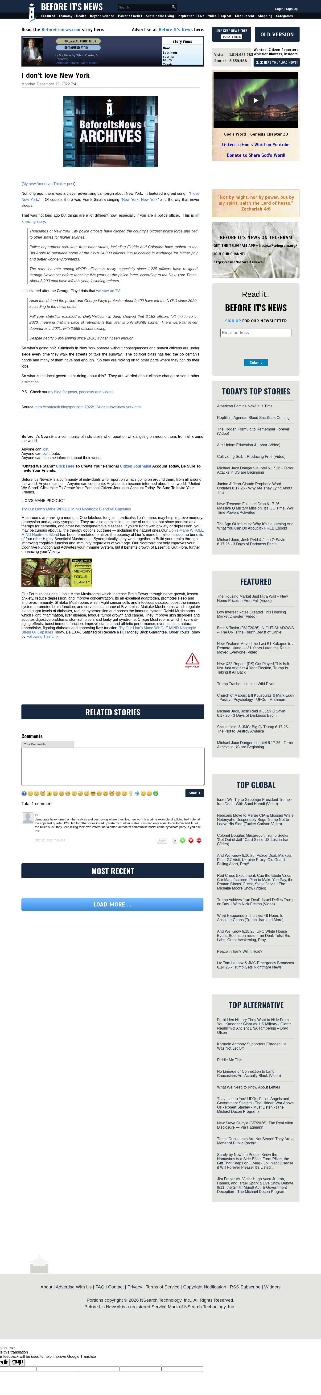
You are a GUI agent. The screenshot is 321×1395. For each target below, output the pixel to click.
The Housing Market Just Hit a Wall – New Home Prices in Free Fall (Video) (252, 598)
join (45, 449)
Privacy (134, 1286)
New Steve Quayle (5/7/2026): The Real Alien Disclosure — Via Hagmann (255, 1125)
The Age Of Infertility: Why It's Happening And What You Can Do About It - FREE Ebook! (255, 526)
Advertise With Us (73, 1286)
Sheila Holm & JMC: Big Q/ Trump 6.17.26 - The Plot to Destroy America (253, 729)
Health (81, 16)
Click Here (65, 466)
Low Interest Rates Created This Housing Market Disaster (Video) (251, 614)
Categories (284, 16)
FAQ (99, 1286)
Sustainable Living (160, 16)
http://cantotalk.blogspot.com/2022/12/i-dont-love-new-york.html (89, 407)
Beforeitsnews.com (60, 29)
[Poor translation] (17, 1362)
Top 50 (225, 16)
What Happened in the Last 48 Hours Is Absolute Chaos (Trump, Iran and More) (250, 918)
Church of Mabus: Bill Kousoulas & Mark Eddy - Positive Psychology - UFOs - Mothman (255, 697)
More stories (89, 63)
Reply (162, 840)
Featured (48, 16)
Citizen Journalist (135, 466)
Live (201, 16)
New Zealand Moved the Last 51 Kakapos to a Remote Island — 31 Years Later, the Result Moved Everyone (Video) (255, 648)
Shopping (265, 16)
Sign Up (292, 9)
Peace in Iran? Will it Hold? (239, 951)
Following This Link (42, 636)
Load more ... (112, 904)
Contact (116, 1286)
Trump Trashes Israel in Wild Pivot (245, 684)
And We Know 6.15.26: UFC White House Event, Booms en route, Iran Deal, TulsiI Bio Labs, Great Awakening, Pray (253, 935)
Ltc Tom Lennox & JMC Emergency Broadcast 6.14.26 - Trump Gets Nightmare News (255, 965)
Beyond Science (102, 16)
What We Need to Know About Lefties (248, 1087)
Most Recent (244, 16)
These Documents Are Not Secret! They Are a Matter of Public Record (255, 1141)
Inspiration (186, 16)
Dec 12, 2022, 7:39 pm (50, 840)
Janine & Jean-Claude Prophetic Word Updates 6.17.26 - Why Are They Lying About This (254, 488)
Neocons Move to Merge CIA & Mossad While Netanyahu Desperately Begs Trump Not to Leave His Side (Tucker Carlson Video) (255, 819)
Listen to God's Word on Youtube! (256, 144)
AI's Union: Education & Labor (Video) (248, 445)
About (46, 1286)
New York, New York (139, 200)
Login (279, 9)
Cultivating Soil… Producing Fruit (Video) (251, 457)
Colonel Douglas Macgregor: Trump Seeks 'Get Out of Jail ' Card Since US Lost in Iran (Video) (253, 839)
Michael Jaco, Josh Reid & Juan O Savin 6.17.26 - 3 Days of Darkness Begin (251, 542)
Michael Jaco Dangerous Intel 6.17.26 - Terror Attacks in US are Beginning (255, 470)
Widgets (272, 1286)
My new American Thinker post (48, 184)
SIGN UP (233, 320)
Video (212, 16)
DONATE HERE (232, 36)
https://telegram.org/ (278, 245)
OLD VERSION (277, 34)
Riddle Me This (229, 1060)
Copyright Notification (204, 1286)
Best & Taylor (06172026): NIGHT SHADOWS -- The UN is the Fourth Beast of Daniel (255, 630)
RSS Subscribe (245, 1286)
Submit (256, 362)
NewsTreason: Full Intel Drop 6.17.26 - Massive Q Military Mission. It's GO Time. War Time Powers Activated (255, 508)
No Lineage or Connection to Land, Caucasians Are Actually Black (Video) (249, 1073)
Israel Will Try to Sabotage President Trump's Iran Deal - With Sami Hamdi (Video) (254, 802)
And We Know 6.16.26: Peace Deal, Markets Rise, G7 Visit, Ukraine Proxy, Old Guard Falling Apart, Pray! (254, 859)
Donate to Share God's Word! (256, 155)
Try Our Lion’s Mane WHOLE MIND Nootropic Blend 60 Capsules (76, 509)
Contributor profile (66, 63)
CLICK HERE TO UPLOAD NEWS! (276, 63)
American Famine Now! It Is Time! (245, 406)
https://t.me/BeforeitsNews (238, 262)
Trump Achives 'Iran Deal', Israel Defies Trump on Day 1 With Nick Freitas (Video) (255, 902)
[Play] (256, 100)
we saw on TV (108, 291)
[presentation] (256, 348)
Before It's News (72, 6)
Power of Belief (130, 16)
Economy (65, 16)
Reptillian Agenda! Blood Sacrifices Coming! (254, 418)
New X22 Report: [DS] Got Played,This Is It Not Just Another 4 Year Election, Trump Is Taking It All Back (253, 668)
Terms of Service (163, 1286)
